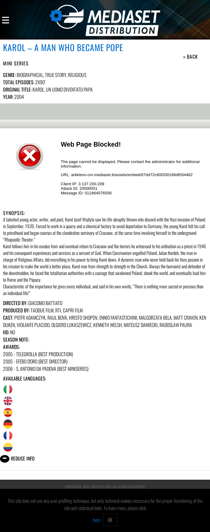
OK (110, 519)
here (96, 519)
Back (192, 56)
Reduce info (23, 458)
